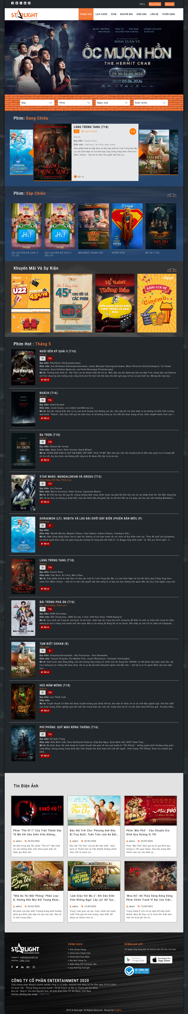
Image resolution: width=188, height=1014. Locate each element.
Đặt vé (36, 177)
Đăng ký (170, 4)
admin (17, 841)
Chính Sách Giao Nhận (78, 957)
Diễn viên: (59, 144)
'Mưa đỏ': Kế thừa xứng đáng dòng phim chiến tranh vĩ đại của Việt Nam (149, 898)
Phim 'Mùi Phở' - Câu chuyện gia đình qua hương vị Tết (148, 832)
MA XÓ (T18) (153, 252)
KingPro (118, 1010)
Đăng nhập (155, 4)
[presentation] (169, 194)
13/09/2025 (88, 906)
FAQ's (142, 4)
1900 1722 (25, 960)
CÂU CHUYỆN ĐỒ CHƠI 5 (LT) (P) (25, 254)
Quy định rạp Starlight (79, 968)
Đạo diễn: (35, 144)
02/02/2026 (32, 841)
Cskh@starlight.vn (29, 957)
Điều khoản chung (77, 949)
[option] (21, 149)
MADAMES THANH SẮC (91, 252)
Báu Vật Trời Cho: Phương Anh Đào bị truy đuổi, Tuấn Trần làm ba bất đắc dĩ (93, 832)
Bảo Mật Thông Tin (77, 960)
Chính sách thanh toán (79, 953)
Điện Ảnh (142, 14)
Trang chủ (86, 14)
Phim (113, 14)
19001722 (44, 994)
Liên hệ (154, 14)
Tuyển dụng (168, 14)
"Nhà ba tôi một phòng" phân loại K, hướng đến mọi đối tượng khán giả (36, 898)
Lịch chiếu (101, 14)
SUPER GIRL (119, 252)
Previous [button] (36, 153)
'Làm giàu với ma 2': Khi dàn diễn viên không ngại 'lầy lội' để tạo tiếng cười (92, 898)
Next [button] (146, 153)
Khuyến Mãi (126, 14)
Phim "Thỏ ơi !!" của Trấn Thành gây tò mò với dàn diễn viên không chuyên (37, 832)
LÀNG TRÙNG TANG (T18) (71, 127)
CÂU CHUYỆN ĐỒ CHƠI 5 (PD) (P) (58, 254)
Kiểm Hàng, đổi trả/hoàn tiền (82, 964)
